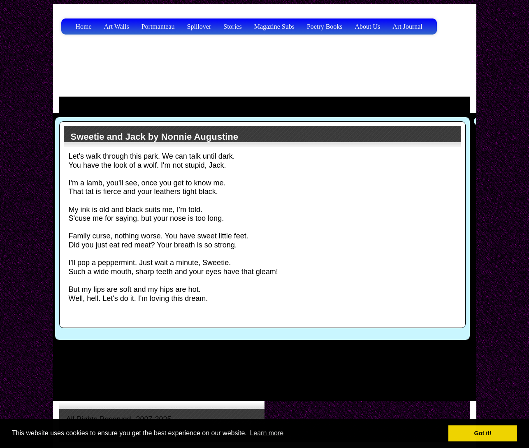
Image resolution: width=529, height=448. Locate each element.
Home (84, 26)
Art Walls (116, 26)
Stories (232, 26)
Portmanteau (158, 26)
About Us (368, 26)
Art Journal (407, 26)
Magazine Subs (274, 26)
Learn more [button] (266, 433)
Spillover (199, 26)
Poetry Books (325, 26)
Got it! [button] (483, 433)
